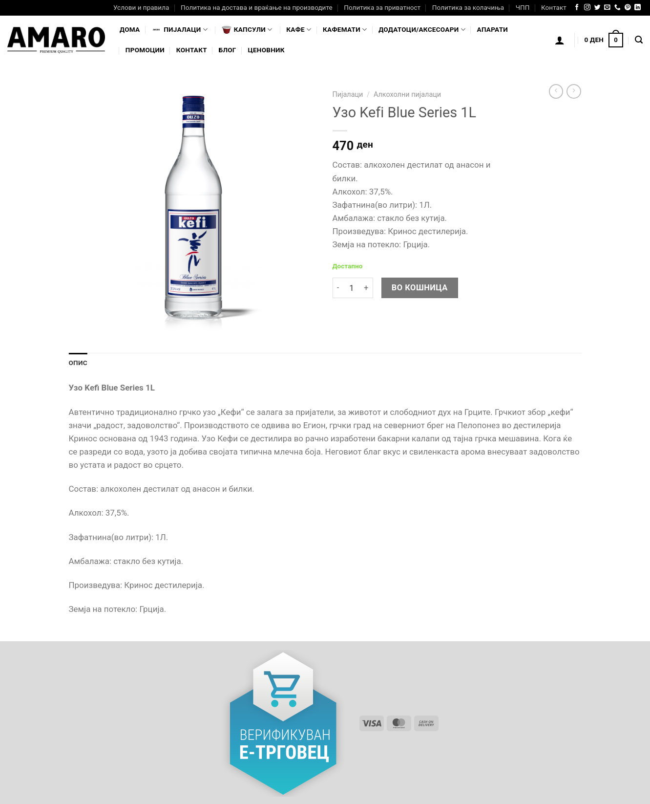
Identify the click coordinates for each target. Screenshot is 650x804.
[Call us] (617, 7)
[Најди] (639, 40)
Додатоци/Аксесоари (421, 29)
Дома (130, 29)
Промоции (145, 50)
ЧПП (523, 7)
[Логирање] (560, 40)
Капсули (247, 30)
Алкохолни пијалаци (407, 94)
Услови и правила (141, 7)
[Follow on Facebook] (577, 7)
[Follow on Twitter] (597, 7)
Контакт (553, 7)
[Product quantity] (351, 288)
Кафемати (345, 29)
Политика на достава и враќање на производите (256, 7)
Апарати (492, 29)
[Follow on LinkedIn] (637, 7)
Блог (227, 50)
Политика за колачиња (468, 7)
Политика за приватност (382, 7)
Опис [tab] (78, 363)
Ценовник (266, 50)
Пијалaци (179, 30)
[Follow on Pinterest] (628, 7)
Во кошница (420, 287)
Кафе (298, 29)
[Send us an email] (607, 7)
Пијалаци (348, 94)
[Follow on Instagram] (587, 7)
